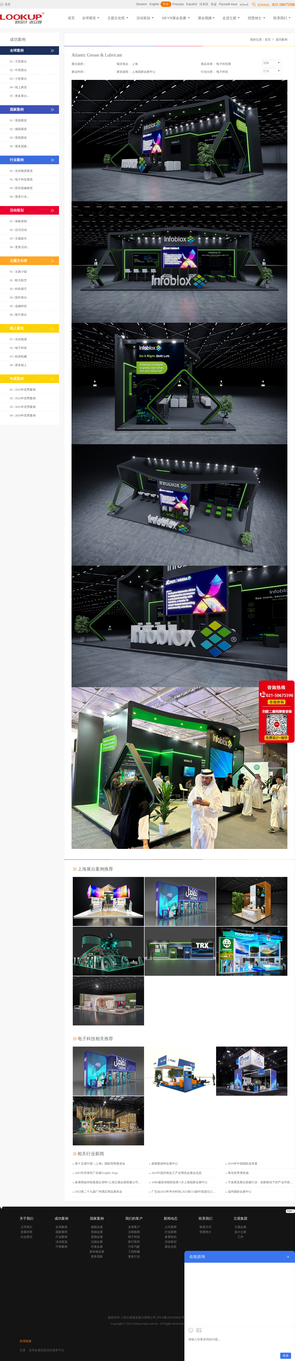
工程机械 (134, 1251)
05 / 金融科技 (18, 306)
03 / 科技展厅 (18, 289)
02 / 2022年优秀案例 (23, 398)
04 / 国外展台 (18, 297)
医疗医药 (134, 1241)
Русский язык (228, 4)
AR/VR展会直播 (176, 18)
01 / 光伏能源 (18, 339)
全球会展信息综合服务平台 (46, 1350)
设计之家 (240, 1232)
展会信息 (171, 1246)
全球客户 (134, 1227)
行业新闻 (171, 1232)
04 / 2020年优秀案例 (23, 415)
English (154, 4)
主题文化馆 (118, 18)
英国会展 (97, 1237)
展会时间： (79, 72)
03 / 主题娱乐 (18, 238)
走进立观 (231, 18)
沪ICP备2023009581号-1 (172, 1317)
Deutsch (141, 4)
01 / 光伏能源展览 (21, 171)
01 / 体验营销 (18, 221)
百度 (23, 1350)
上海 (135, 64)
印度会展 (97, 1246)
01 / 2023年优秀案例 (23, 389)
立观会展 (240, 1227)
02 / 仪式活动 (18, 230)
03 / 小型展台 (18, 78)
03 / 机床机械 (18, 356)
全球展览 (91, 18)
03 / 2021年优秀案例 (23, 407)
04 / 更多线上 (18, 365)
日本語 (203, 4)
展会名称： (208, 64)
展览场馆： (124, 72)
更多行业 (134, 1256)
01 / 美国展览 (18, 120)
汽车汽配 (134, 1246)
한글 (214, 4)
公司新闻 (171, 1227)
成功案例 (281, 39)
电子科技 (222, 72)
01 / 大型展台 (18, 61)
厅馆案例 (61, 1246)
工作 (240, 1237)
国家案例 (61, 1232)
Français (178, 4)
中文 (166, 4)
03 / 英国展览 (18, 137)
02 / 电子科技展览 (21, 179)
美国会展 (97, 1232)
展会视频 (206, 18)
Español (191, 4)
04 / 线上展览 (18, 87)
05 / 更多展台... (19, 96)
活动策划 (145, 18)
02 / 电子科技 (18, 348)
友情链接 (25, 1341)
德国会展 (97, 1227)
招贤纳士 (257, 18)
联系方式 (205, 1227)
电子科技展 (223, 64)
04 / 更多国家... (19, 146)
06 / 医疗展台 (18, 314)
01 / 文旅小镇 (18, 271)
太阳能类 (134, 1232)
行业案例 (61, 1237)
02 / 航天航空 (18, 280)
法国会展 (97, 1241)
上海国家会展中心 (144, 72)
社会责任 (26, 1237)
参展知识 (171, 1237)
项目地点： (124, 64)
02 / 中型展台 (18, 70)
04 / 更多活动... (19, 247)
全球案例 (61, 1227)
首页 (5, 4)
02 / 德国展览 (18, 129)
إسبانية (244, 4)
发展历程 (26, 1232)
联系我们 (282, 18)
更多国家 (97, 1256)
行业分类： (208, 72)
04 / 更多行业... (19, 196)
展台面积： (79, 64)
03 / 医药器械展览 (21, 188)
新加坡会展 (96, 1251)
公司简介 (26, 1227)
